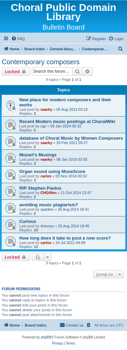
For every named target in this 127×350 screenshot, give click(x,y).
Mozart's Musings (38, 154)
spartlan (47, 209)
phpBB (46, 337)
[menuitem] (18, 39)
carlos (45, 176)
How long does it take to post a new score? (65, 238)
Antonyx (47, 226)
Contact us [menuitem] (72, 324)
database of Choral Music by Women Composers (71, 138)
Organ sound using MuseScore (52, 171)
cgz (43, 126)
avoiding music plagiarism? (48, 204)
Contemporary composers (41, 62)
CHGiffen (48, 193)
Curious (27, 221)
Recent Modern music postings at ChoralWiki (67, 121)
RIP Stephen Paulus (40, 188)
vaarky (46, 109)
